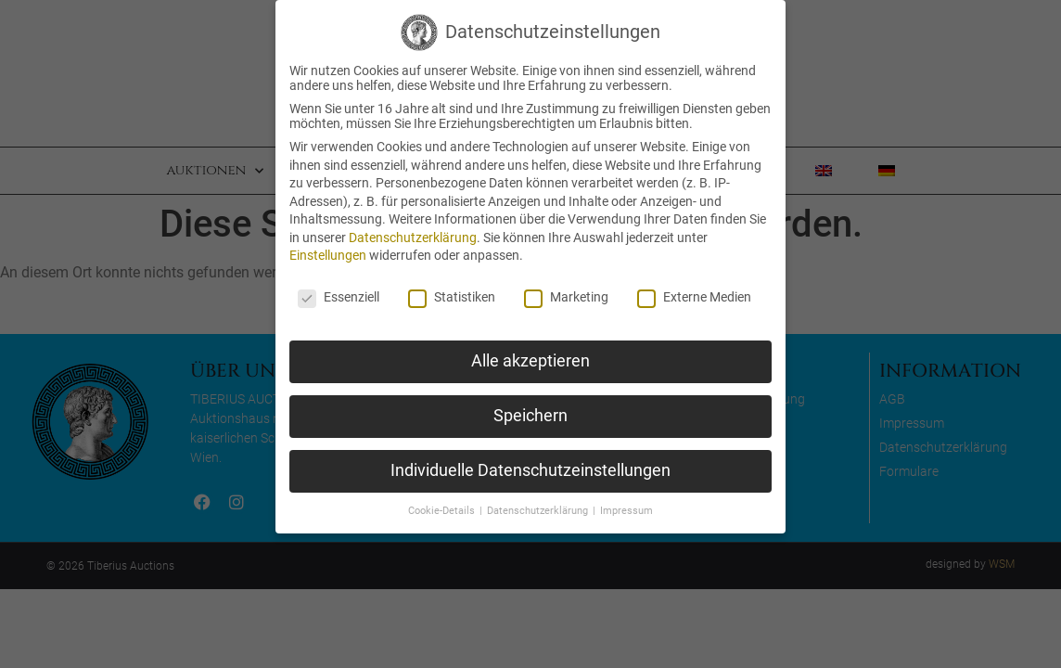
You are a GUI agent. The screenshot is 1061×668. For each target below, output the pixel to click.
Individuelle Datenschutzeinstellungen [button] (530, 470)
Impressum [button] (626, 511)
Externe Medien (694, 296)
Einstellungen (327, 255)
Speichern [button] (530, 415)
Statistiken (451, 296)
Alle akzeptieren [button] (530, 361)
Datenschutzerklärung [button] (539, 511)
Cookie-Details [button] (443, 511)
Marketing (566, 296)
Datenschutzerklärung (413, 237)
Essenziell (338, 296)
